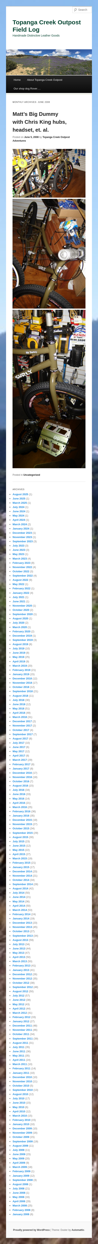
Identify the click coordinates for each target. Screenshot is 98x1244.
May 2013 (18, 952)
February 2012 (21, 1017)
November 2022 (22, 567)
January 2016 (21, 815)
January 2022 (21, 592)
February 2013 (21, 965)
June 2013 (19, 948)
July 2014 (18, 892)
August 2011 (20, 1042)
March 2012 (20, 1012)
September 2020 (23, 614)
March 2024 (20, 524)
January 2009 (21, 1175)
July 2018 (18, 700)
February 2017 (21, 764)
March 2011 (20, 1064)
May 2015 (18, 849)
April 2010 (19, 1111)
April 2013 (19, 957)
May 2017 (18, 751)
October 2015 (21, 828)
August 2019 (20, 644)
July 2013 (18, 944)
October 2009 (21, 1137)
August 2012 (20, 991)
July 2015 (18, 841)
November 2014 (22, 875)
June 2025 (19, 498)
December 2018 (22, 678)
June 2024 (19, 511)
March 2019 (20, 665)
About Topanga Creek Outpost (44, 79)
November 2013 (22, 927)
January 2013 (21, 970)
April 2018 (19, 712)
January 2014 (21, 918)
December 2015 (22, 819)
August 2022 (20, 579)
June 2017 (19, 747)
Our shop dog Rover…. (27, 88)
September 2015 (23, 832)
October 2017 (21, 730)
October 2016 (21, 781)
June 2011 (19, 1051)
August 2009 (20, 1145)
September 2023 (23, 541)
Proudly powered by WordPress (31, 1230)
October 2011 (21, 1034)
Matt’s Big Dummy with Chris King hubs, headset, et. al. (39, 122)
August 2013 (20, 940)
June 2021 (19, 601)
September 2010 (23, 1089)
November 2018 (22, 682)
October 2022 (21, 571)
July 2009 (18, 1149)
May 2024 (18, 515)
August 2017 (20, 738)
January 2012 (21, 1021)
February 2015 (21, 862)
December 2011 (22, 1025)
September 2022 (23, 575)
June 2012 (19, 999)
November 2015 (22, 824)
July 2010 (18, 1098)
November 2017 (22, 725)
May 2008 (18, 1197)
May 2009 (18, 1158)
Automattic (78, 1230)
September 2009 (23, 1141)
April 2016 (19, 802)
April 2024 (19, 519)
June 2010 (19, 1102)
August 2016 (20, 785)
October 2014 (21, 879)
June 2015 (19, 845)
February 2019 (21, 670)
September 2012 (23, 987)
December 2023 (22, 532)
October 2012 (21, 982)
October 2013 (21, 931)
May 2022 (18, 584)
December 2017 (22, 721)
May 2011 (18, 1055)
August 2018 (20, 695)
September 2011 (23, 1038)
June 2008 (19, 1192)
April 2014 (19, 905)
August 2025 (20, 494)
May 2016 (18, 798)
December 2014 (22, 871)
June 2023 (19, 549)
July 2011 (18, 1047)
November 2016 (22, 777)
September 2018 (23, 691)
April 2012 (19, 1008)
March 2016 (20, 807)
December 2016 (22, 772)
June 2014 (19, 897)
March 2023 (20, 558)
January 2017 (21, 768)
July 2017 (18, 742)
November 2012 (22, 978)
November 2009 (22, 1132)
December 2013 (22, 922)
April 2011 (19, 1059)
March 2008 (20, 1205)
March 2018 (20, 717)
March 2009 (20, 1167)
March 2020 (20, 627)
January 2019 (21, 674)
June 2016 (19, 794)
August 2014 (20, 888)
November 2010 (22, 1081)
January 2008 (21, 1214)
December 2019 (22, 635)
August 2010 (20, 1094)
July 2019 (18, 648)
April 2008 (19, 1201)
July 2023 (18, 545)
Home (17, 79)
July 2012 (18, 995)
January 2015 (21, 867)
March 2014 (20, 909)
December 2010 (22, 1077)
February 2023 (21, 562)
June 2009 (19, 1154)
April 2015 (19, 854)
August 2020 (20, 618)
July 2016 (18, 789)
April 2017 (19, 755)
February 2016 (21, 811)
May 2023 (18, 554)
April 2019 (19, 661)
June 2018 (19, 704)
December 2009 (22, 1128)
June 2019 (19, 652)
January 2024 (21, 528)
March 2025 (20, 502)
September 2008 (23, 1180)
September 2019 (23, 639)
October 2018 (21, 687)
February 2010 (21, 1119)
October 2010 (21, 1085)
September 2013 (23, 935)
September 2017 (23, 734)
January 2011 (21, 1072)
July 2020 (18, 622)
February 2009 (21, 1171)
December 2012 (22, 974)
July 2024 (18, 507)
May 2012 (18, 1004)
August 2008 (20, 1184)
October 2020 (21, 609)
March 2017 (20, 759)
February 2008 (21, 1210)
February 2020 (21, 631)
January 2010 (21, 1124)
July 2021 (18, 597)
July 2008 (18, 1188)
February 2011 (21, 1068)
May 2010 (18, 1107)
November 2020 (22, 605)
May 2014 (18, 901)
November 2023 (22, 537)
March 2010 (20, 1115)
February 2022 (21, 588)
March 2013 (20, 961)
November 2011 (22, 1029)
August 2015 (20, 837)
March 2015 (20, 858)
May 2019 (18, 657)
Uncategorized (31, 474)
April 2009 (19, 1162)
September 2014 (23, 884)
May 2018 (18, 708)
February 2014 (21, 914)
